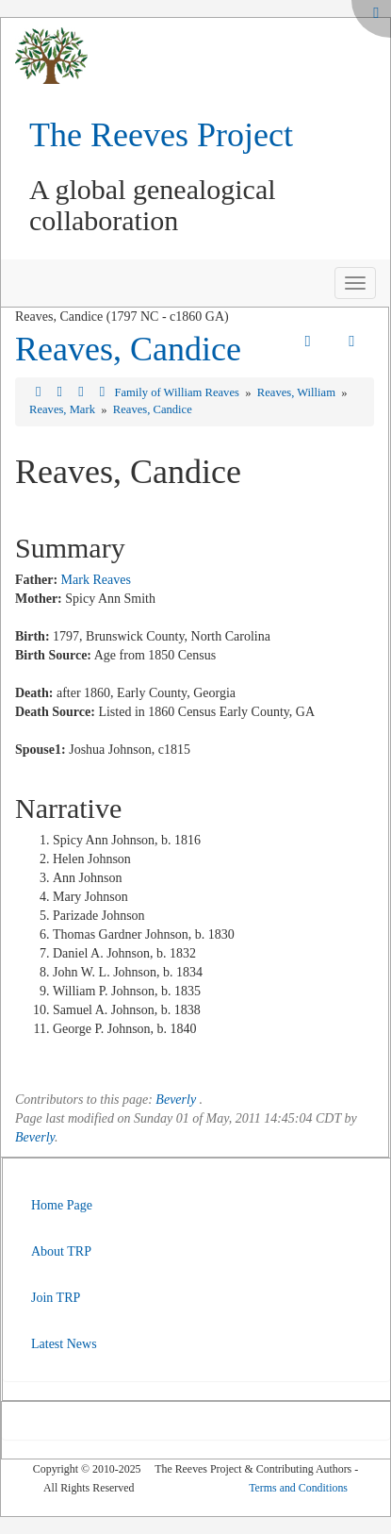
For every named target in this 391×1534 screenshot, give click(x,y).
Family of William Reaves (178, 392)
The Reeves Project (161, 135)
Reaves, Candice (128, 349)
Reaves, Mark (63, 409)
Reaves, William (297, 392)
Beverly (175, 1099)
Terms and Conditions (298, 1487)
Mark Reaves (96, 580)
